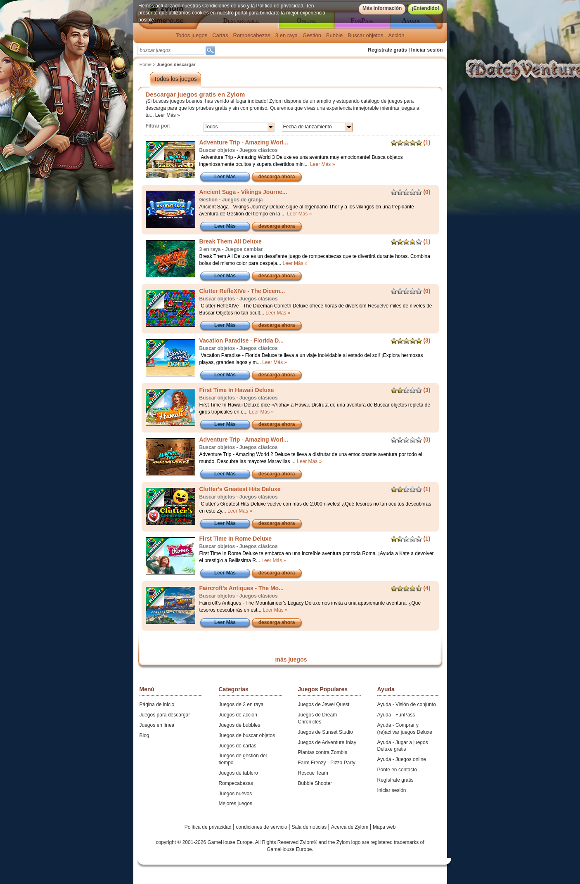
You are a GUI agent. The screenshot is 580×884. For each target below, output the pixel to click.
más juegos (291, 659)
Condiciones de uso (223, 6)
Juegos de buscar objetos (247, 735)
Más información (381, 8)
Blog (144, 735)
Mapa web (384, 827)
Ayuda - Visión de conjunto (406, 704)
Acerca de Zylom (350, 827)
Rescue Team (313, 773)
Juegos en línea (157, 725)
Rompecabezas (251, 35)
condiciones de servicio (262, 827)
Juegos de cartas (237, 746)
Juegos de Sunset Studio (325, 732)
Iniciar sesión (427, 50)
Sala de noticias (310, 827)
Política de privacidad (279, 6)
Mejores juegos (235, 803)
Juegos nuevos (235, 794)
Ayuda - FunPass (396, 715)
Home (146, 64)
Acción (396, 35)
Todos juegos (192, 35)
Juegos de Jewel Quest (324, 704)
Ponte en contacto (397, 770)
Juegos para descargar (165, 715)
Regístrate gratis (387, 50)
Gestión (312, 35)
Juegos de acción (238, 715)
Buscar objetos (365, 35)
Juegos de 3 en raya (241, 704)
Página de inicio (157, 704)
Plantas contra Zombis (322, 752)
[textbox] (170, 50)
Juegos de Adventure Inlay (327, 742)
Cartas (220, 35)
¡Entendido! (425, 8)
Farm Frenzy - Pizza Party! (327, 763)
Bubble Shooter (315, 783)
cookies (200, 13)
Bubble (334, 35)
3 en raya (286, 35)
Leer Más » (167, 115)
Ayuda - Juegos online (401, 759)
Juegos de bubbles (239, 725)
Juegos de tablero (238, 773)
